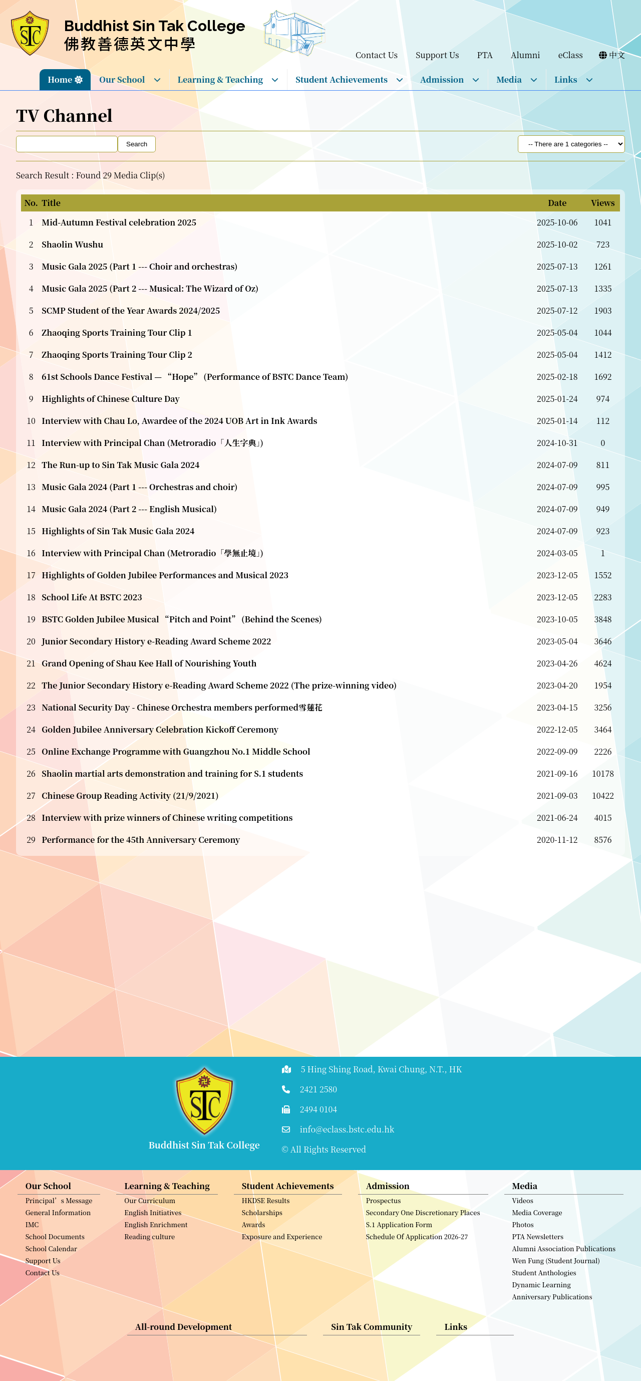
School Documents (55, 1244)
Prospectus (383, 1208)
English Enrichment (155, 1232)
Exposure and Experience (282, 1244)
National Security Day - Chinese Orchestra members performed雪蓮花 (182, 707)
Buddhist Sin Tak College (154, 26)
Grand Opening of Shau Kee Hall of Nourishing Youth (149, 663)
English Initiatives (152, 1220)
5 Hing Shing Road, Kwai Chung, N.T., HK (381, 1069)
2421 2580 (319, 1089)
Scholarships (262, 1220)
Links (573, 79)
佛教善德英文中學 (130, 43)
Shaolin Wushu (72, 244)
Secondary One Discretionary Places (423, 1220)
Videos (522, 1208)
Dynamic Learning (541, 1292)
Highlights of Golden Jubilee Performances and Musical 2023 (165, 575)
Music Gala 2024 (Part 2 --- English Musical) (129, 509)
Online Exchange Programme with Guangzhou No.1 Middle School (176, 751)
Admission (450, 79)
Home (60, 79)
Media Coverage (537, 1220)
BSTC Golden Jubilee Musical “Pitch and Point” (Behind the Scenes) (182, 619)
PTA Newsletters (538, 1244)
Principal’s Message (59, 1208)
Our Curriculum (149, 1208)
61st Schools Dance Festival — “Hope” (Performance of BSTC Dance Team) (195, 376)
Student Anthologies (544, 1280)
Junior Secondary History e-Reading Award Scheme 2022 (156, 641)
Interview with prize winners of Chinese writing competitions (167, 817)
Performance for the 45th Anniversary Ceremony (141, 839)
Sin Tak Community (371, 1334)
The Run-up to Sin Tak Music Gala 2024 (120, 465)
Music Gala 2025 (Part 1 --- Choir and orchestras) (139, 266)
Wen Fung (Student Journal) (556, 1268)
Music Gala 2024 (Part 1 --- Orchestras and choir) (139, 487)
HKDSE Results (266, 1208)
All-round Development (183, 1334)
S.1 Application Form (399, 1232)
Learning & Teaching (228, 79)
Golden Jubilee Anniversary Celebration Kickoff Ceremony (160, 729)
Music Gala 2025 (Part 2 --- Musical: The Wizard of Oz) (150, 288)
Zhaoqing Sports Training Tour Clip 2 (117, 354)
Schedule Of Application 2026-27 (417, 1244)
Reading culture (149, 1244)
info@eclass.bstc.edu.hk (347, 1129)
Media (517, 79)
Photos (523, 1232)
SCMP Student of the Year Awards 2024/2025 (131, 310)
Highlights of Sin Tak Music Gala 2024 (118, 531)
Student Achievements (349, 79)
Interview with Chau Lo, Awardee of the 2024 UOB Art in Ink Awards (179, 420)
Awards (253, 1232)
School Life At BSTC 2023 (92, 597)
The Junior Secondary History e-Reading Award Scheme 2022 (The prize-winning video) (219, 685)
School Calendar (51, 1256)
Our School (130, 79)
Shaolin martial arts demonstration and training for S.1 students (172, 773)
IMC (32, 1232)
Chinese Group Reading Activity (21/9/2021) (130, 795)
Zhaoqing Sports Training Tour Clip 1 (117, 332)
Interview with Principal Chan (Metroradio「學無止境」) (152, 553)
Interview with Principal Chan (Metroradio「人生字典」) (152, 442)
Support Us (43, 1268)
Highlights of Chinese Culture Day (110, 398)
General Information (58, 1220)
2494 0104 (319, 1109)
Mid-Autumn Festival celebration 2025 (119, 222)
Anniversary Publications (552, 1304)
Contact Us (43, 1280)
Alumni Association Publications (564, 1256)
